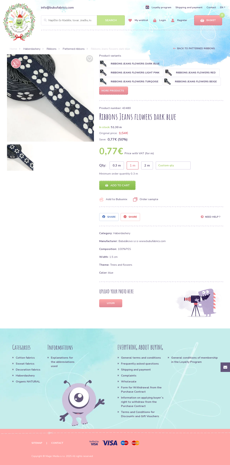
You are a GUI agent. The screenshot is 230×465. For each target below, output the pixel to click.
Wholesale (128, 381)
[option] (50, 98)
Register (179, 20)
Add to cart (117, 185)
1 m (132, 165)
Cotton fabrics (25, 358)
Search (111, 20)
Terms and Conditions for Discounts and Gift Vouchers (140, 414)
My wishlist (138, 20)
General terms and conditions (141, 358)
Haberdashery (31, 49)
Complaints (128, 376)
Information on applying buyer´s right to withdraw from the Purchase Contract (142, 402)
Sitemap (36, 443)
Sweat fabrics (25, 364)
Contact (211, 7)
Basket (208, 20)
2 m (147, 165)
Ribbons (51, 49)
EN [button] (221, 7)
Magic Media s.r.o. (55, 456)
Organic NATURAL (28, 381)
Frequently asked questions (140, 364)
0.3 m (117, 165)
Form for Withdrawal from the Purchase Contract (141, 390)
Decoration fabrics (28, 370)
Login (159, 20)
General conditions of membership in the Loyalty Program (194, 360)
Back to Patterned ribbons (196, 48)
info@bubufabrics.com (57, 7)
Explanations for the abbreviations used (63, 362)
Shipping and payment (188, 7)
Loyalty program (158, 7)
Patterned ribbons (74, 49)
